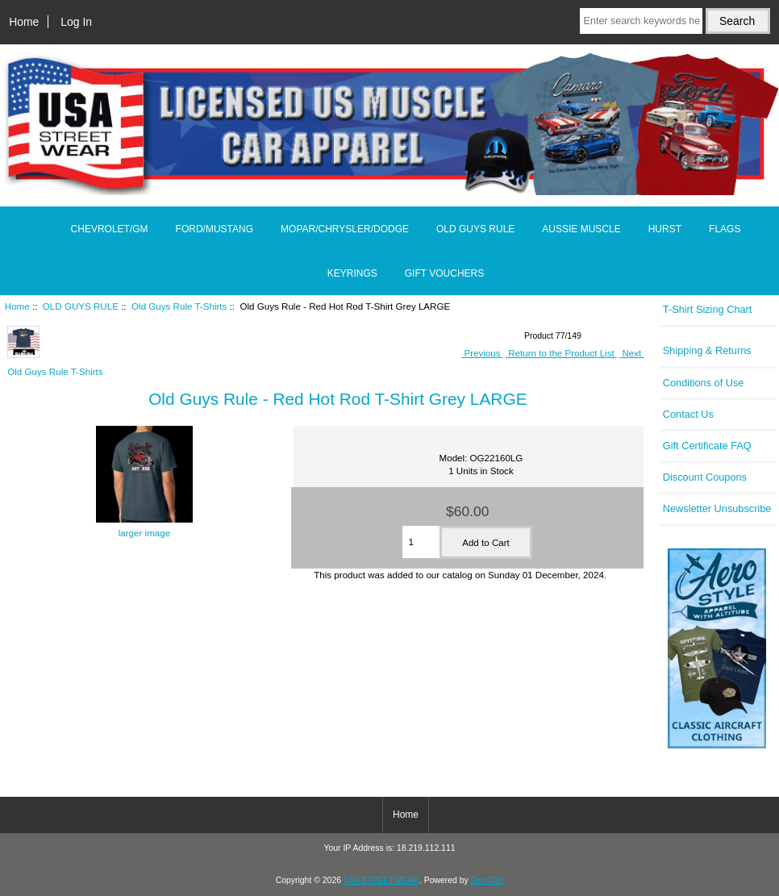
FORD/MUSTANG (214, 229)
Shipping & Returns (707, 350)
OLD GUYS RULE (81, 306)
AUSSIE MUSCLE (581, 229)
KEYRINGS (352, 273)
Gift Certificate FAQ (707, 446)
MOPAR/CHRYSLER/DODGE (345, 229)
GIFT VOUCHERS (444, 273)
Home (24, 21)
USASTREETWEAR (381, 880)
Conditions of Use (703, 383)
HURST (664, 229)
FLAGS (724, 229)
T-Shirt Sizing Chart (707, 309)
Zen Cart (487, 880)
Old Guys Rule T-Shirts (179, 306)
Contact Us (688, 414)
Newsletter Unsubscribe (717, 508)
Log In (76, 21)
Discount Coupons (705, 477)
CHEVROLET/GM (109, 229)
